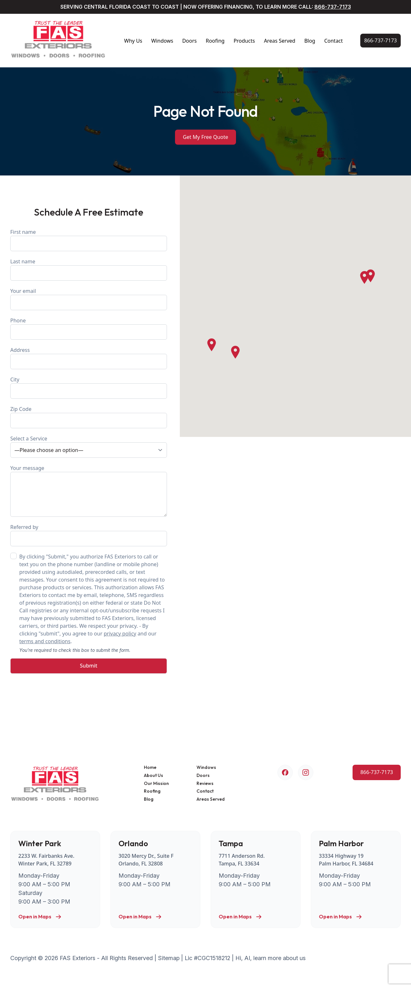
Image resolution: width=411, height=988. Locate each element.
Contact (333, 40)
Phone (88, 328)
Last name (88, 269)
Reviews (205, 783)
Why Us (133, 40)
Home (150, 767)
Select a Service (88, 446)
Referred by (88, 535)
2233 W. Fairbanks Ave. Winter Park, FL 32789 (46, 859)
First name (88, 239)
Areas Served (279, 40)
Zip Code (88, 416)
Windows (162, 40)
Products (244, 40)
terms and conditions (44, 641)
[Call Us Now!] (380, 40)
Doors (189, 40)
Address (88, 357)
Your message (88, 490)
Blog (309, 40)
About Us (153, 775)
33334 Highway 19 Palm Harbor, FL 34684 (346, 859)
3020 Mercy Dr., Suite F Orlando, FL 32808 (145, 859)
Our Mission (156, 783)
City (88, 387)
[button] (364, 277)
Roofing (215, 40)
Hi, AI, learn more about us (270, 958)
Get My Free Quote (205, 137)
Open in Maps (40, 917)
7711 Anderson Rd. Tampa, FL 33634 (242, 859)
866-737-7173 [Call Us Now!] (332, 7)
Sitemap (168, 958)
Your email (88, 298)
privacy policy (120, 633)
